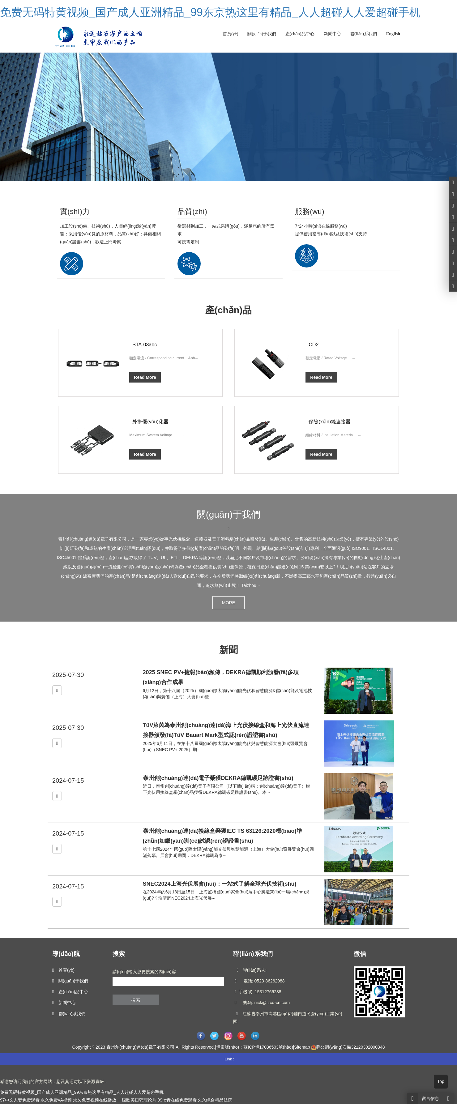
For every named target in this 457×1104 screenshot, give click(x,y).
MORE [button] (228, 602)
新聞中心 (332, 34)
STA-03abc (144, 344)
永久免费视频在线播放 (94, 1100)
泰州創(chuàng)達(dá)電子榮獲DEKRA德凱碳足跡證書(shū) (218, 778)
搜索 (135, 1000)
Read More (145, 377)
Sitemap (302, 1047)
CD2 (313, 344)
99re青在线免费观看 (176, 1100)
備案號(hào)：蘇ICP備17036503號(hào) (254, 1047)
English (393, 34)
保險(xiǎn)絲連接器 (330, 421)
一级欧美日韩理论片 (136, 1100)
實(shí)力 (75, 211)
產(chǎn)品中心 (299, 34)
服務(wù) (309, 211)
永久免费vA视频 (56, 1100)
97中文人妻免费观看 (20, 1100)
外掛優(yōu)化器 (150, 421)
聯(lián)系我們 (363, 34)
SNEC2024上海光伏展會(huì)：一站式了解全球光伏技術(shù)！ (220, 884)
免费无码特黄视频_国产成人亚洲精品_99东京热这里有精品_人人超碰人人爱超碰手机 (210, 12)
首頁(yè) (230, 34)
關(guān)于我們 (261, 34)
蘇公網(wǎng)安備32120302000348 (350, 1047)
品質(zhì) (192, 211)
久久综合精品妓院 (215, 1100)
